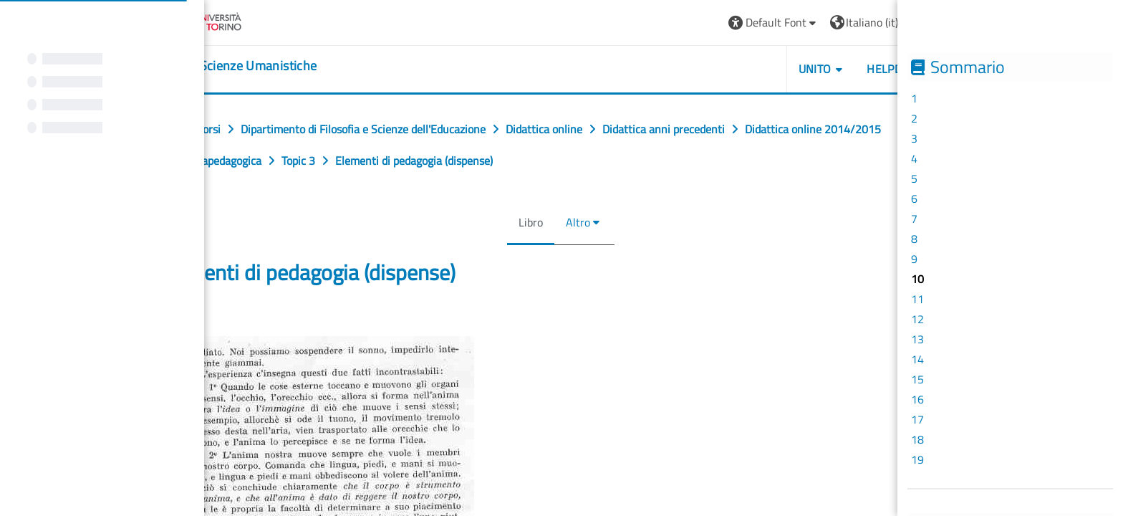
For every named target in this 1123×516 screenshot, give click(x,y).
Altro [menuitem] (572, 222)
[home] (225, 66)
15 (917, 379)
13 (917, 339)
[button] (768, 22)
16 (917, 399)
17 (917, 419)
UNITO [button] (809, 68)
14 (917, 359)
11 (917, 298)
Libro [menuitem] (525, 222)
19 (917, 459)
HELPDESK (889, 68)
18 (917, 439)
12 (917, 319)
